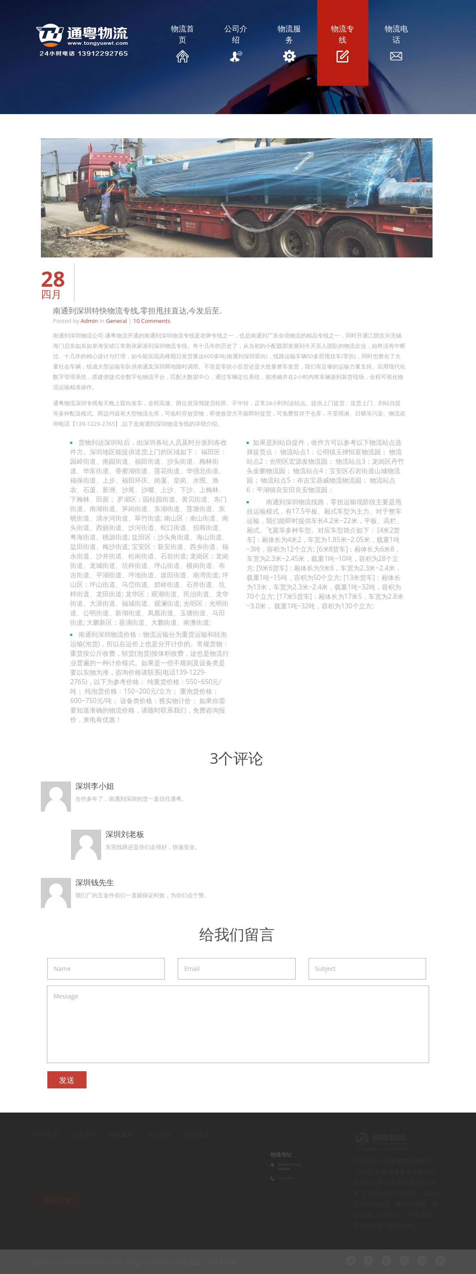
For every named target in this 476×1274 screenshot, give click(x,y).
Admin (87, 321)
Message (236, 1024)
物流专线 (342, 42)
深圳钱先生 (93, 882)
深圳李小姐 (93, 786)
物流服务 (289, 42)
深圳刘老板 (123, 834)
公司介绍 (235, 43)
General (114, 321)
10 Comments (149, 321)
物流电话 (396, 42)
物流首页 (182, 42)
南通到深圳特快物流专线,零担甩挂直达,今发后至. (135, 310)
